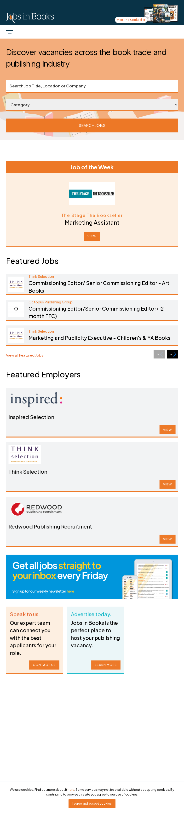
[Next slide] (172, 354)
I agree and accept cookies (92, 803)
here (71, 789)
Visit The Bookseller (131, 20)
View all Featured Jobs (24, 355)
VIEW (91, 236)
